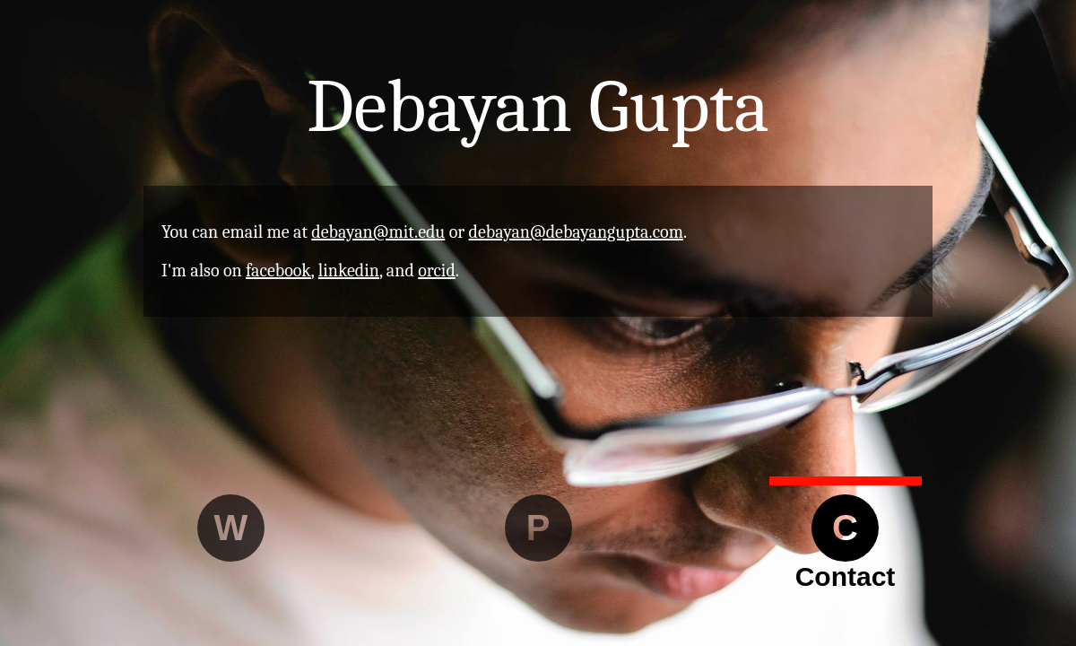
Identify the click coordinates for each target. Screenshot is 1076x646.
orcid (437, 270)
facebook (278, 270)
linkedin (348, 270)
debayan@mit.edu (378, 232)
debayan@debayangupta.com (576, 232)
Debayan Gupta (538, 106)
